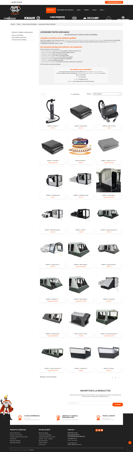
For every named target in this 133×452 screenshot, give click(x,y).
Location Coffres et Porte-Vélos (19, 436)
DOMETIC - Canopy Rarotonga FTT (109, 333)
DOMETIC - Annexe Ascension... (109, 264)
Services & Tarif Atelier (16, 434)
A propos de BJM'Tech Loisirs (47, 436)
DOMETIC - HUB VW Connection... (53, 230)
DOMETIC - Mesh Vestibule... (81, 264)
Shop (79, 10)
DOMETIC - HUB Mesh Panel (53, 195)
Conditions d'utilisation (45, 434)
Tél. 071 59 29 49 (72, 440)
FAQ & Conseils (43, 442)
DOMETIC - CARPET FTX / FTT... (109, 160)
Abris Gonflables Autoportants (19, 37)
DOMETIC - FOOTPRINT (53, 160)
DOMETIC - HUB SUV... (81, 230)
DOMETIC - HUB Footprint (81, 126)
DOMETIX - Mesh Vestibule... (81, 299)
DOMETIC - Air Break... (109, 368)
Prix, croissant (107, 94)
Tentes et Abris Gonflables (22, 32)
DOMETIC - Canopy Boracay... (53, 333)
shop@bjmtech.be (83, 79)
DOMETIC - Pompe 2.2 (52, 126)
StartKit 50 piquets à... (80, 160)
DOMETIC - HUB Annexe (109, 299)
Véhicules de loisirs (15, 442)
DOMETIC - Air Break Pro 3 (81, 368)
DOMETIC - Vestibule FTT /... (53, 299)
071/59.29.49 (82, 77)
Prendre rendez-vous (113, 2)
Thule (95, 10)
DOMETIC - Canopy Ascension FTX (53, 368)
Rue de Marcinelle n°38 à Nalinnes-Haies (83, 81)
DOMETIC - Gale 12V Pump (109, 126)
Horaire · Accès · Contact (46, 438)
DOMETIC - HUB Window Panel (81, 195)
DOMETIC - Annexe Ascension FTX (109, 230)
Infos (102, 10)
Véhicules (51, 10)
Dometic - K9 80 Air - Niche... (81, 333)
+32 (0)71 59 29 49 (16, 2)
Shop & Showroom (15, 433)
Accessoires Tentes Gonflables (19, 39)
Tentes (87, 10)
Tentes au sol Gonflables (17, 35)
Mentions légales (43, 433)
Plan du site (42, 444)
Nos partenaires (43, 440)
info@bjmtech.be (72, 438)
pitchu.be (32, 450)
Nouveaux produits (15, 440)
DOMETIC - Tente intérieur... (109, 195)
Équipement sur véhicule (66, 10)
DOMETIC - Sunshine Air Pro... (53, 264)
